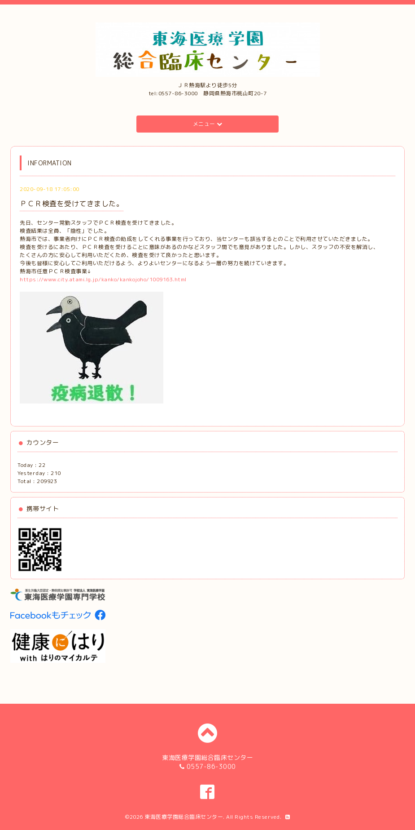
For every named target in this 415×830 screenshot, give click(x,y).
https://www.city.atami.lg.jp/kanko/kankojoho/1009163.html (103, 279)
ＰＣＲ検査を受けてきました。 (71, 204)
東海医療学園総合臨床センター (183, 817)
